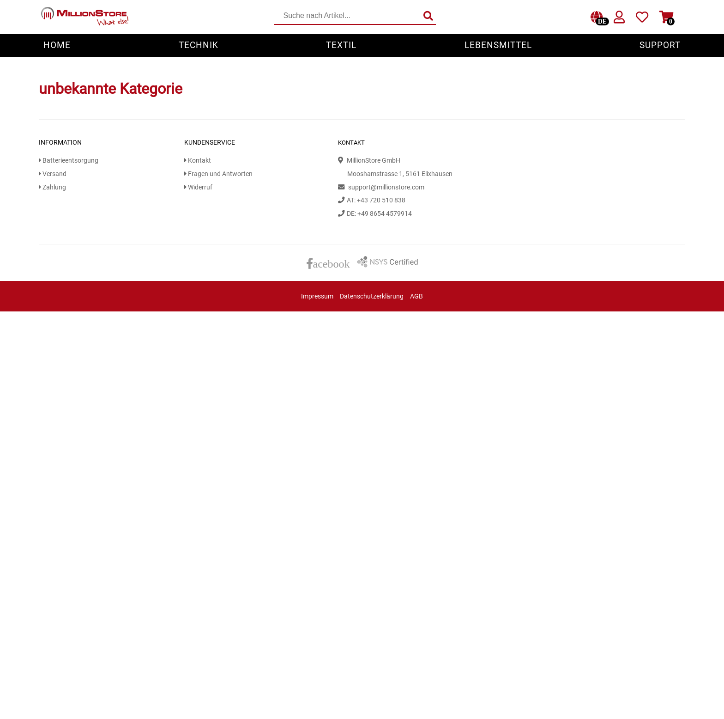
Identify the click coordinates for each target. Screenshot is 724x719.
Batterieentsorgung (68, 161)
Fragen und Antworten (218, 174)
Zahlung (52, 187)
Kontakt (197, 161)
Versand (52, 174)
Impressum (317, 296)
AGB (416, 296)
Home (57, 45)
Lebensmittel (498, 45)
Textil (341, 45)
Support (660, 45)
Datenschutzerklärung (372, 296)
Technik (198, 45)
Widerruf (198, 187)
